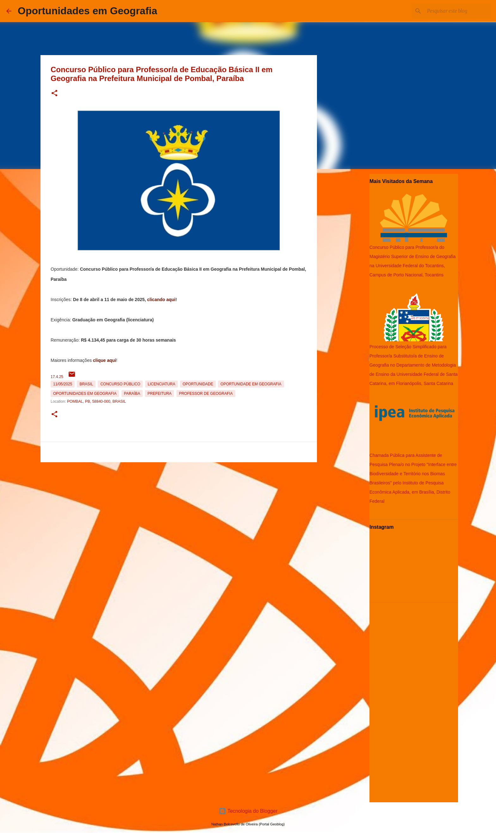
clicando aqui (161, 299)
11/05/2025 (62, 384)
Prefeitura (159, 393)
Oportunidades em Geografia (87, 10)
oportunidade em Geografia (250, 384)
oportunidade (198, 384)
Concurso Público (120, 384)
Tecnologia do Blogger (248, 811)
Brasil (86, 384)
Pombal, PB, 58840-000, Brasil (96, 401)
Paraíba (132, 393)
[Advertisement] (178, 509)
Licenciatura (161, 384)
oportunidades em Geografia (84, 393)
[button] (54, 93)
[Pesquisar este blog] (458, 11)
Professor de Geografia (206, 393)
